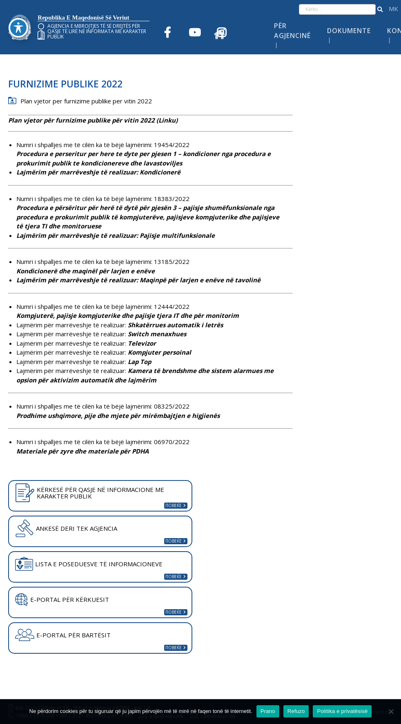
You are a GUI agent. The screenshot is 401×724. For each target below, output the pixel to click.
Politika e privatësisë (342, 711)
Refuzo (296, 711)
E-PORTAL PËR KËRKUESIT (62, 599)
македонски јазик (393, 8)
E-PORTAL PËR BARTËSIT (63, 635)
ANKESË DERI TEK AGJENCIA (66, 528)
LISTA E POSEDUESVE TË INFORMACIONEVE (89, 564)
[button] (380, 9)
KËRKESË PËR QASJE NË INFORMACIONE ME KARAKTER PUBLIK (89, 493)
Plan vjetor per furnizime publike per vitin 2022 (86, 101)
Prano (268, 711)
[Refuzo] (391, 711)
